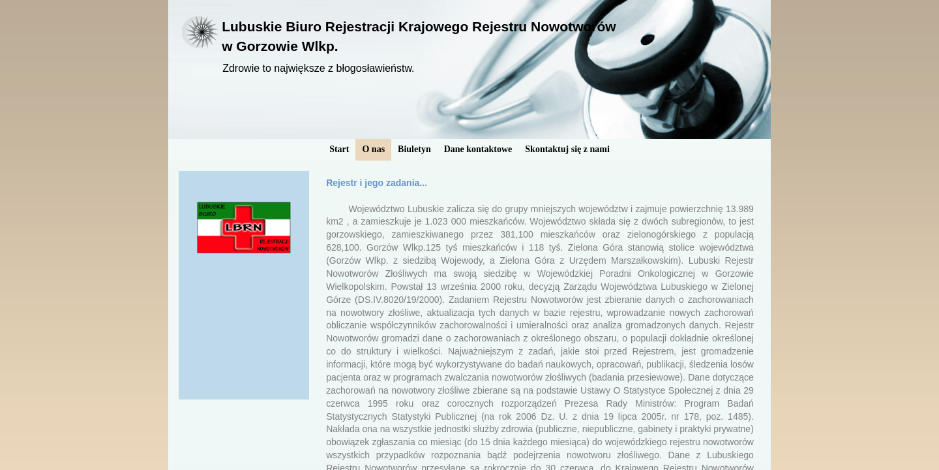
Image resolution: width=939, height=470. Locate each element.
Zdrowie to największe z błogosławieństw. (318, 68)
